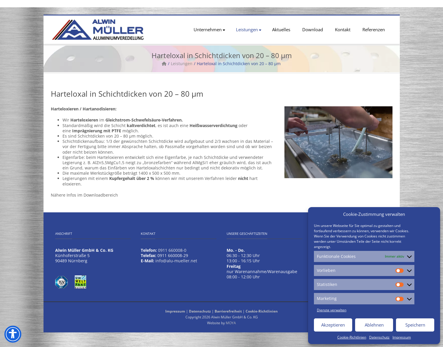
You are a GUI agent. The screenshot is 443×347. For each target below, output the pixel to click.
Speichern (415, 325)
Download (312, 29)
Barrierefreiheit (228, 311)
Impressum (401, 337)
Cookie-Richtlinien (351, 337)
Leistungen (248, 29)
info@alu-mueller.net (176, 260)
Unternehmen (209, 29)
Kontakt (342, 29)
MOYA (231, 322)
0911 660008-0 (172, 250)
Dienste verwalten (331, 310)
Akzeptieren (333, 325)
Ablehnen (374, 325)
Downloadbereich (101, 195)
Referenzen (373, 29)
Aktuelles (281, 29)
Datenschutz (379, 337)
